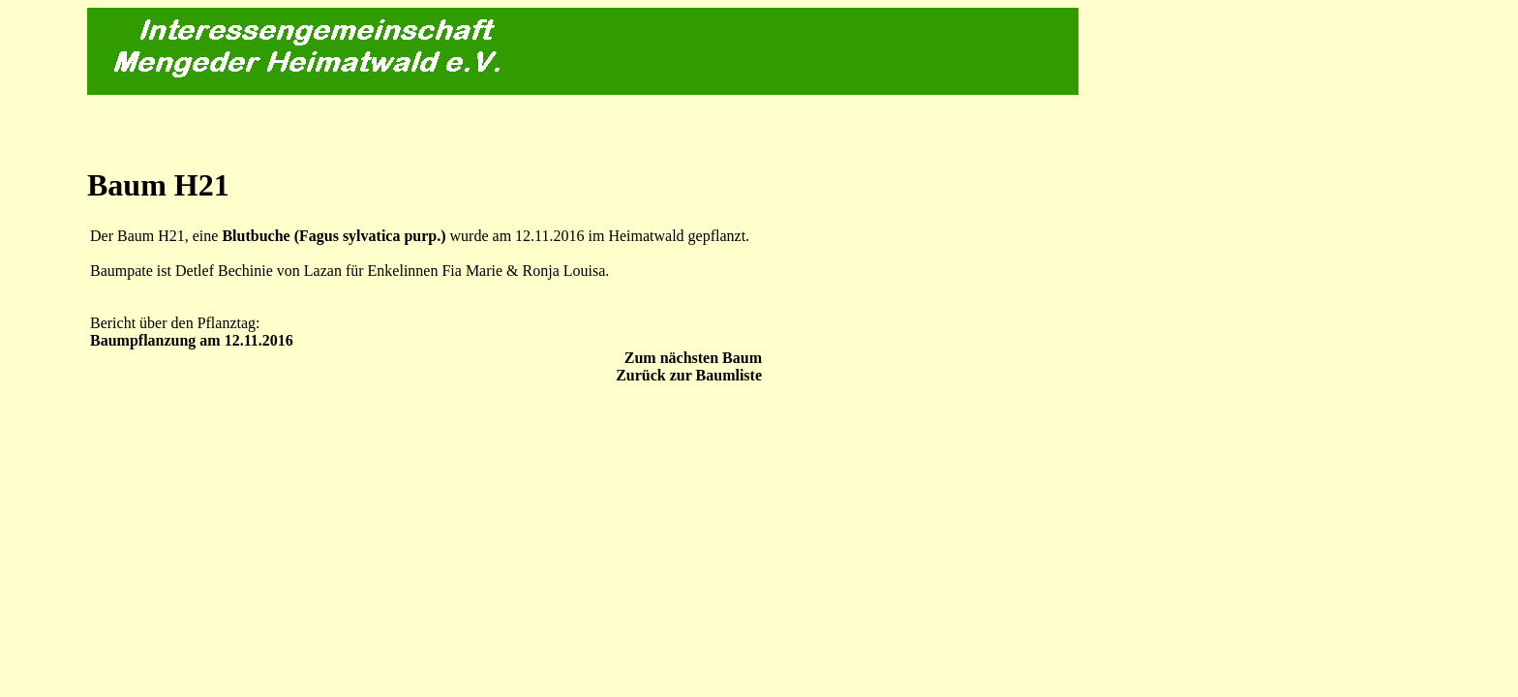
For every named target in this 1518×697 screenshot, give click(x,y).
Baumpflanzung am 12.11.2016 (191, 340)
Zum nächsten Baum (693, 357)
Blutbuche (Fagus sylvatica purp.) (333, 235)
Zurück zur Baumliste (689, 375)
